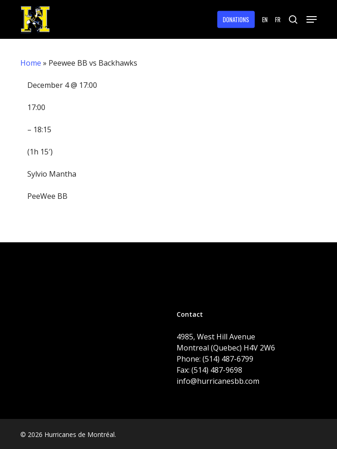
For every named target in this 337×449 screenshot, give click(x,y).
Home (30, 63)
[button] (311, 19)
